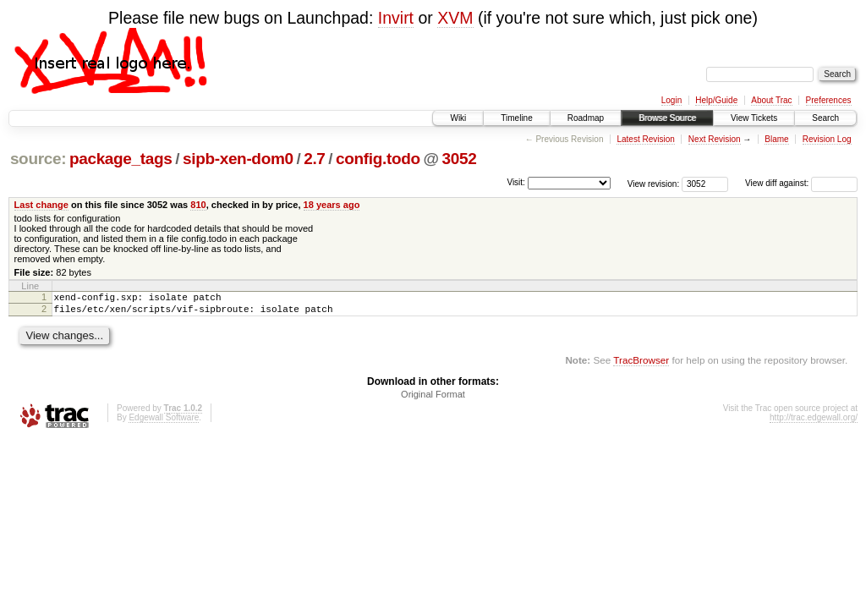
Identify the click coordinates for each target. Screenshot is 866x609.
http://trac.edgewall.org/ (814, 422)
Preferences (829, 100)
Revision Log (827, 139)
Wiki (458, 118)
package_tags (121, 158)
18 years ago (332, 205)
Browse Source (667, 118)
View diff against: (801, 183)
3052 (458, 158)
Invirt (396, 17)
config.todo (378, 158)
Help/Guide (716, 100)
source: (38, 158)
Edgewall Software (164, 422)
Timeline (516, 118)
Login (671, 100)
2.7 (314, 158)
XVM (455, 17)
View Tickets (754, 118)
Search (825, 118)
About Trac (771, 100)
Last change (41, 205)
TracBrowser (641, 364)
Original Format (433, 399)
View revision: (654, 183)
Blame (776, 139)
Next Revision (714, 139)
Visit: (516, 182)
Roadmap (585, 118)
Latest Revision (645, 139)
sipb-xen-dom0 (238, 158)
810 (198, 205)
